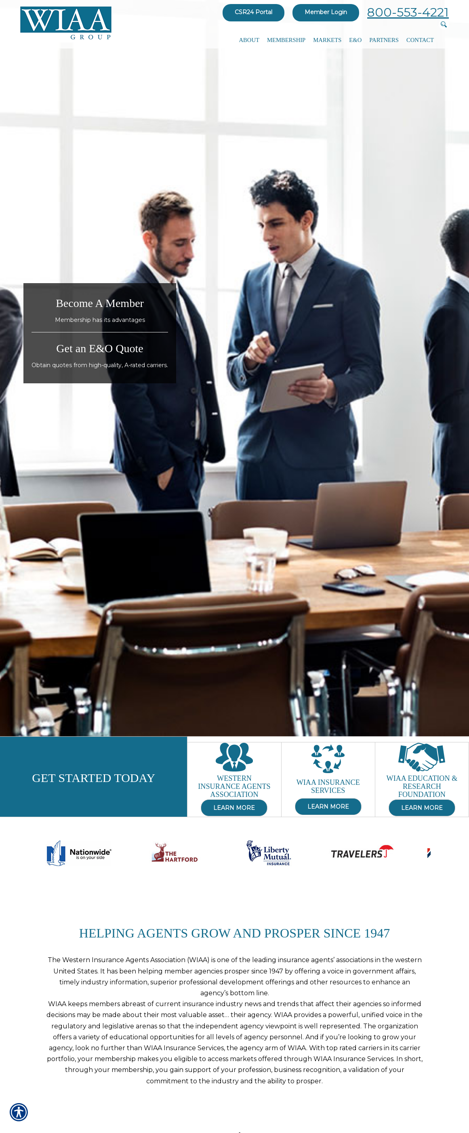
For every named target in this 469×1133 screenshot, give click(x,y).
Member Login (326, 12)
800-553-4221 (408, 12)
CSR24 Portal (253, 12)
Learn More (234, 807)
